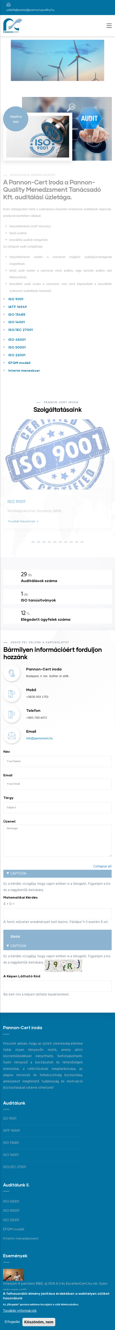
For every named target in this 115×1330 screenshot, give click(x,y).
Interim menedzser (24, 370)
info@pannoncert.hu (39, 738)
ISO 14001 (16, 322)
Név (6, 751)
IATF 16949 (17, 307)
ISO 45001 (17, 339)
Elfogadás (12, 1323)
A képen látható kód (21, 976)
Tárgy (8, 798)
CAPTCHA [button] (18, 874)
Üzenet (9, 821)
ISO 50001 (17, 347)
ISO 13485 (16, 314)
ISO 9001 (15, 299)
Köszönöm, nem (38, 1323)
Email (7, 775)
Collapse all (102, 866)
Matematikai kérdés (20, 897)
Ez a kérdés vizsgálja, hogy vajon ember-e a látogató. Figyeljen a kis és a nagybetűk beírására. (57, 898)
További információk (20, 1312)
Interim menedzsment (21, 1238)
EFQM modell (19, 363)
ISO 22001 (16, 355)
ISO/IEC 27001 (20, 330)
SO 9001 (9, 1118)
